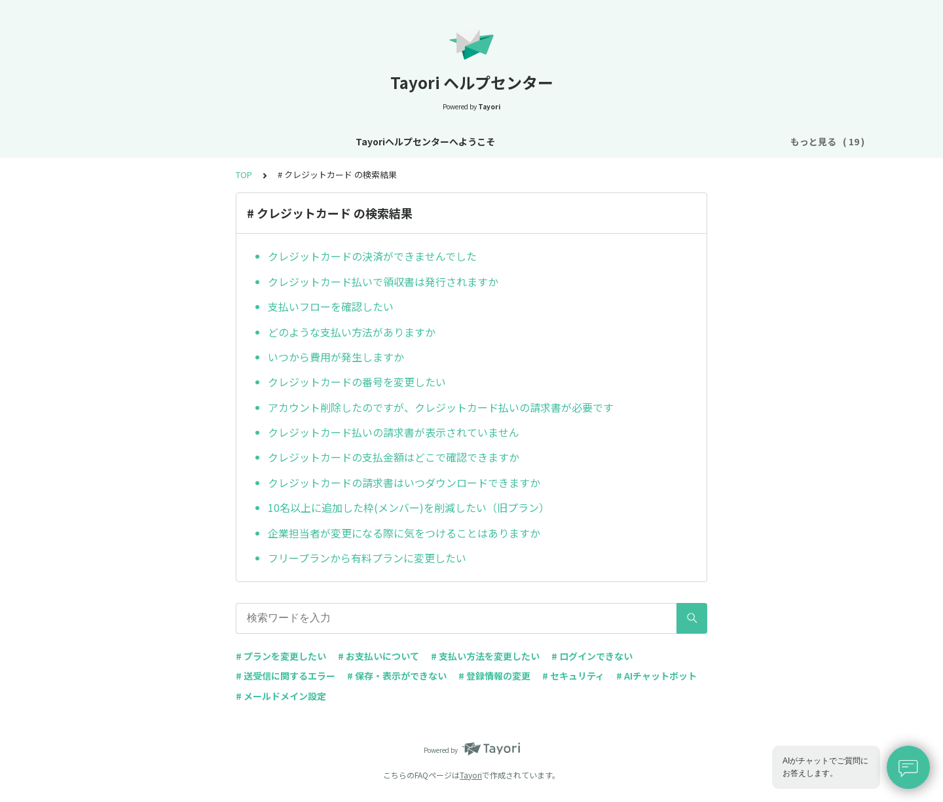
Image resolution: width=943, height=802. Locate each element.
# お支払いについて (378, 656)
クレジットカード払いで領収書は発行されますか (383, 281)
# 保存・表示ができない (397, 675)
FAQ (756, 141)
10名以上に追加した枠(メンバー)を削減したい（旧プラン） (408, 507)
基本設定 (399, 141)
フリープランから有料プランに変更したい (367, 558)
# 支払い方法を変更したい (485, 656)
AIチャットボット (692, 141)
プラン (514, 141)
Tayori (471, 774)
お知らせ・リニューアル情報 (303, 141)
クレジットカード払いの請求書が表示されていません (393, 432)
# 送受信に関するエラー (285, 675)
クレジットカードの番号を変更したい (357, 382)
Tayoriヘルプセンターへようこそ (156, 141)
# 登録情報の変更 (494, 675)
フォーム (619, 141)
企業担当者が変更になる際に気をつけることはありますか (404, 533)
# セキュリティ (573, 675)
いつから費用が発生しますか (336, 357)
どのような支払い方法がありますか (351, 332)
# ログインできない (592, 656)
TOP (244, 174)
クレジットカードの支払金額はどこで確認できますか (393, 457)
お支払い (564, 141)
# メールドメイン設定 (281, 695)
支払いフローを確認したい (331, 306)
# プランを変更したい (281, 656)
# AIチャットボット (656, 675)
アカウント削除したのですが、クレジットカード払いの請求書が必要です (441, 407)
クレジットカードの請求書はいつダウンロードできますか (404, 482)
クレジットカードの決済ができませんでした (372, 256)
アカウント (459, 141)
